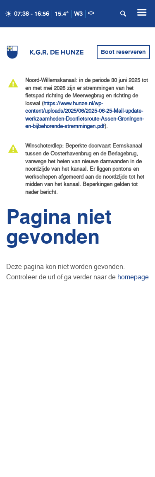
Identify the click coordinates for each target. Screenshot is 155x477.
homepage (133, 277)
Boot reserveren (123, 52)
